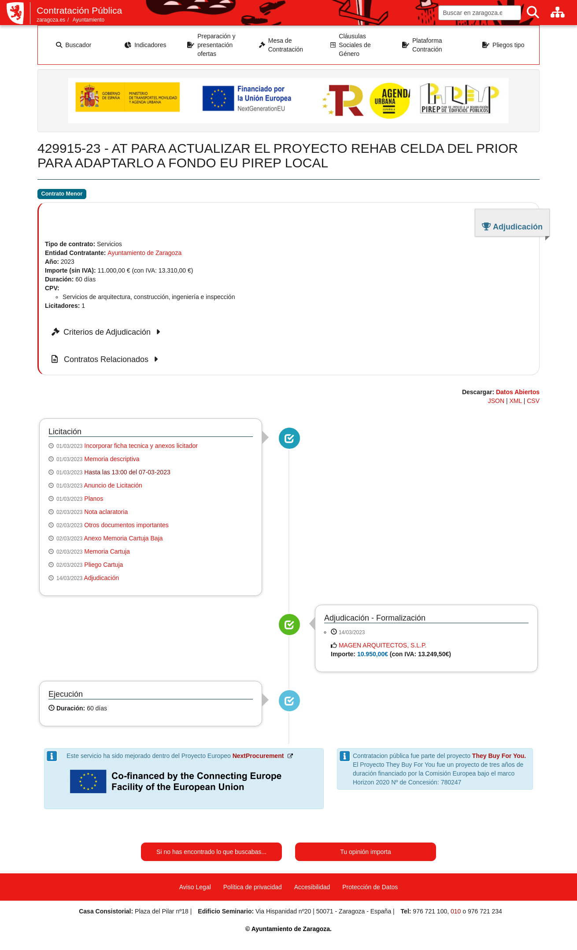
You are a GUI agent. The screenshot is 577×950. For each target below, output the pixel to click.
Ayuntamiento (89, 20)
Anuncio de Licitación (113, 485)
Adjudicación (101, 577)
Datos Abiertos (518, 392)
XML (516, 400)
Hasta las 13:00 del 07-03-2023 (127, 472)
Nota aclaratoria (106, 511)
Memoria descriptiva (111, 458)
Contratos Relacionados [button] (106, 359)
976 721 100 (430, 911)
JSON (496, 400)
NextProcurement (258, 755)
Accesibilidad (312, 887)
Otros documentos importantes (126, 525)
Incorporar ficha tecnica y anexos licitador (141, 445)
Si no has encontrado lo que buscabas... (211, 851)
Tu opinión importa (365, 851)
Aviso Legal (195, 887)
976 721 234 (485, 911)
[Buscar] (533, 12)
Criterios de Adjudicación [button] (107, 332)
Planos (93, 498)
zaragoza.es (51, 20)
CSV (533, 400)
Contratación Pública (79, 10)
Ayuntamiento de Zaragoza (144, 252)
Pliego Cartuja (103, 564)
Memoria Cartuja (106, 551)
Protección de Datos (370, 887)
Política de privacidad (252, 887)
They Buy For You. (499, 755)
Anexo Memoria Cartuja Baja (123, 538)
